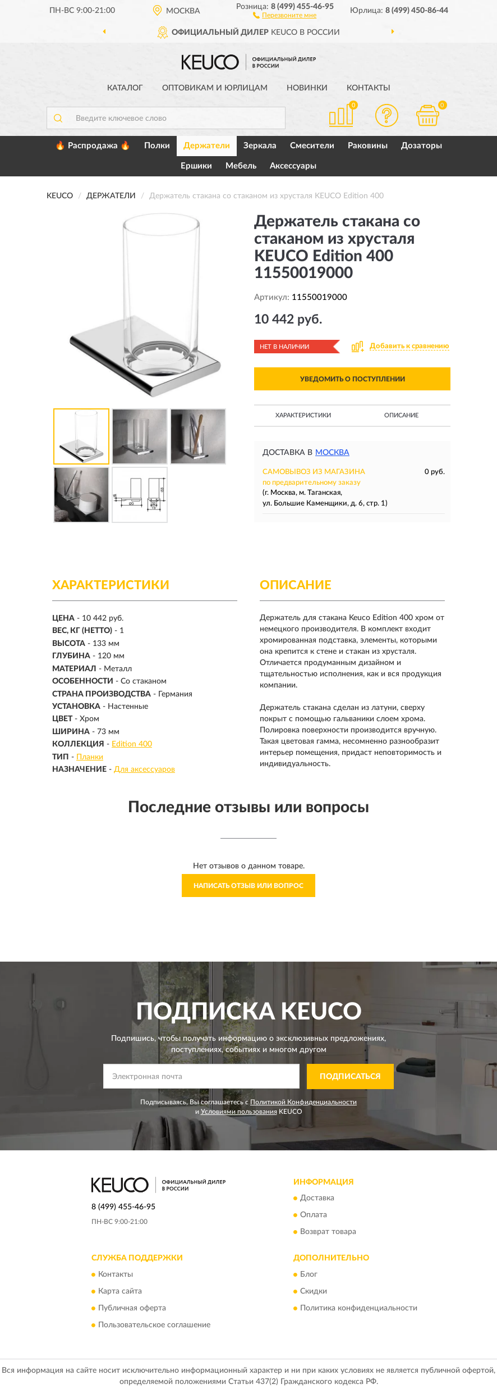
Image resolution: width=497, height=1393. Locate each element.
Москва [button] (332, 453)
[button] (284, 14)
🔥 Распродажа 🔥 (93, 146)
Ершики (196, 166)
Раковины (368, 146)
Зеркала (260, 146)
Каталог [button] (125, 88)
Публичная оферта (132, 1308)
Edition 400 (132, 744)
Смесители (312, 146)
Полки (157, 146)
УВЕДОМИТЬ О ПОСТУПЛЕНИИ (352, 379)
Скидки (313, 1291)
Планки (89, 757)
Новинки (307, 88)
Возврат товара (328, 1232)
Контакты (368, 88)
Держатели (206, 146)
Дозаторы (421, 146)
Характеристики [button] (303, 415)
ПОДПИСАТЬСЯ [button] (350, 1077)
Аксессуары (293, 166)
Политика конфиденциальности (358, 1308)
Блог (308, 1274)
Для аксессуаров (144, 769)
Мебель (241, 166)
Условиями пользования (239, 1111)
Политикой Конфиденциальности (303, 1102)
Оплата (313, 1215)
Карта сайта (120, 1291)
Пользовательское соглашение (154, 1325)
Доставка (317, 1199)
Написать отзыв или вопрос (248, 885)
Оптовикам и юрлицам (215, 88)
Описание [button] (401, 415)
